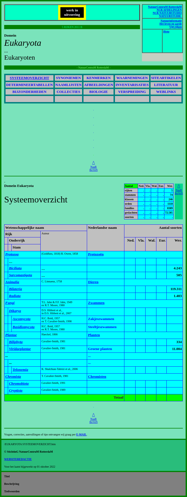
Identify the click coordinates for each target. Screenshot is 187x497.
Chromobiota (19, 383)
